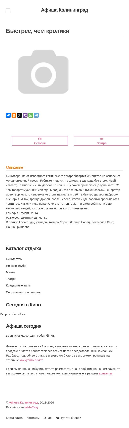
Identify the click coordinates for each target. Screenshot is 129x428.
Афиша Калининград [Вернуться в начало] (64, 10)
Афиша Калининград (23, 402)
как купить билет (31, 360)
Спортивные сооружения (23, 292)
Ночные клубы (16, 265)
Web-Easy (31, 407)
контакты (105, 373)
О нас (47, 417)
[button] (8, 10)
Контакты (33, 417)
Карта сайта (14, 417)
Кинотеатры (14, 259)
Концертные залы (18, 285)
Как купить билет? (68, 417)
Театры (11, 278)
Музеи (10, 272)
